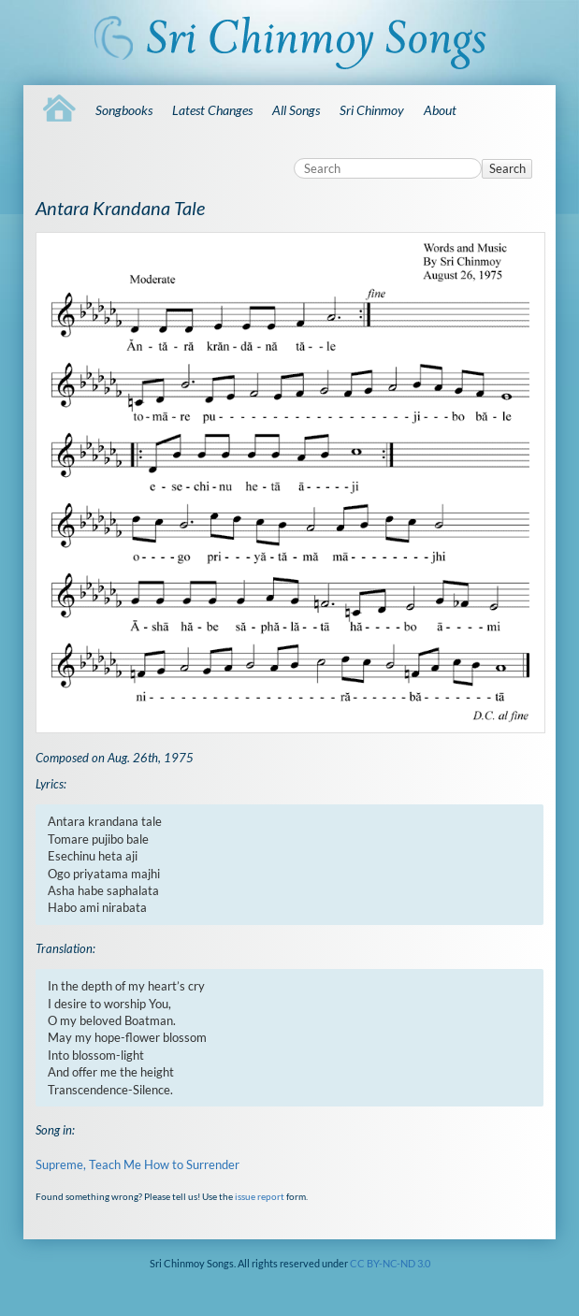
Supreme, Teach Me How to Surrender (137, 1164)
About (440, 110)
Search (507, 168)
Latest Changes (212, 110)
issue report (259, 1196)
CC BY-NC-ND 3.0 (390, 1263)
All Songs (296, 110)
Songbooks (123, 110)
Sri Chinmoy (372, 110)
